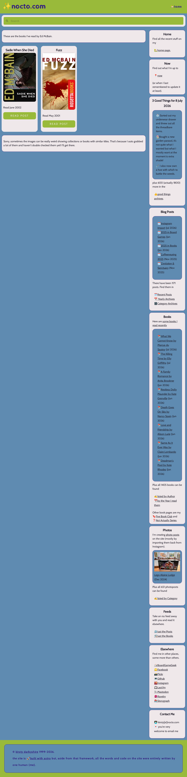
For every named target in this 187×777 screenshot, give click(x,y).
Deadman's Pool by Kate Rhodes (166, 465)
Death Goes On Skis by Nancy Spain (166, 412)
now (159, 75)
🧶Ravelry (160, 696)
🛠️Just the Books (163, 636)
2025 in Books (169, 245)
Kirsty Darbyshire (27, 751)
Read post (19, 115)
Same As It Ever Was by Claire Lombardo (167, 447)
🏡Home (176, 6)
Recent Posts (164, 294)
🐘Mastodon (161, 691)
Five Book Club (164, 516)
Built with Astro (40, 758)
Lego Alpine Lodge (164, 575)
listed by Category (167, 598)
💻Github (159, 678)
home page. (163, 50)
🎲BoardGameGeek (165, 665)
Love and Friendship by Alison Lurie (165, 429)
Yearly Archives (166, 299)
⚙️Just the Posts (163, 631)
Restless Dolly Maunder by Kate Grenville (167, 394)
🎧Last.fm (160, 687)
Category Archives (167, 303)
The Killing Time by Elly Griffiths (165, 358)
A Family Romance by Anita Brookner (166, 376)
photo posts (172, 534)
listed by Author (166, 496)
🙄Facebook (161, 669)
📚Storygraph (162, 700)
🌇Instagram (161, 683)
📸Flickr (158, 674)
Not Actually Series (166, 520)
